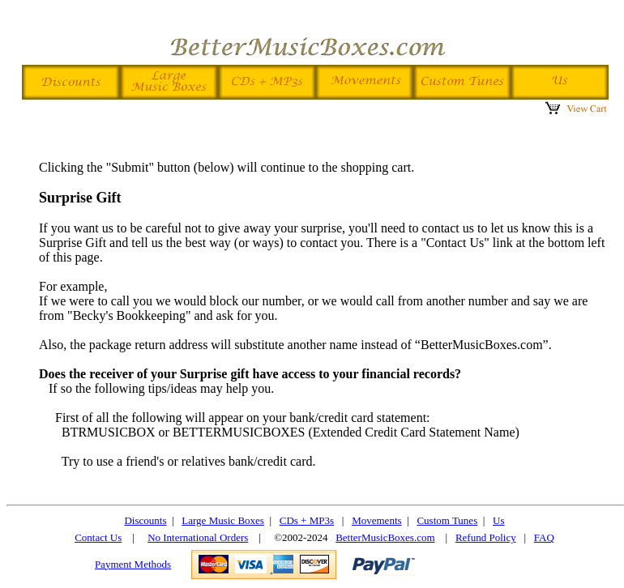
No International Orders (197, 537)
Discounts (145, 520)
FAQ (544, 537)
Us (498, 520)
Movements (376, 520)
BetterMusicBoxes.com (385, 537)
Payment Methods (133, 564)
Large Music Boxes (223, 520)
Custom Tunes (447, 520)
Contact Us (98, 537)
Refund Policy (485, 537)
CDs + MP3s (307, 520)
